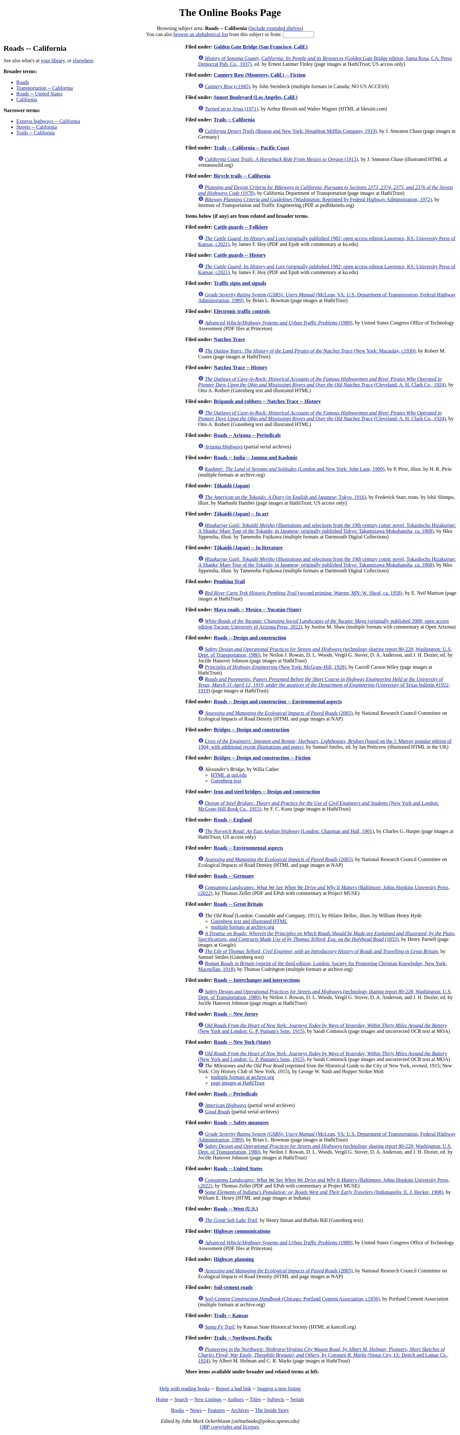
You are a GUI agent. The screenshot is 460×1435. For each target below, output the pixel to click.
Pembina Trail (229, 581)
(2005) (279, 713)
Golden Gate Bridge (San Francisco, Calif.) (261, 47)
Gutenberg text (226, 780)
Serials (297, 1399)
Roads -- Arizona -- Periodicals (247, 435)
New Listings (208, 1399)
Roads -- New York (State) (242, 1042)
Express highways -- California (48, 121)
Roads (22, 82)
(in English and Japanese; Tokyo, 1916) (285, 497)
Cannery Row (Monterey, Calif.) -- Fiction (259, 75)
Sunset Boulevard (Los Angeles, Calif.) (255, 97)
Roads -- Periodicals (235, 1093)
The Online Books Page (230, 12)
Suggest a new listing (279, 1388)
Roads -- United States (39, 93)
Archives (240, 1410)
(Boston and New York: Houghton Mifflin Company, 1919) (291, 131)
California (26, 99)
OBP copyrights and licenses (229, 1427)
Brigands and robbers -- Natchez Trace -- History (267, 401)
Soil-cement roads (233, 1287)
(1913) (281, 159)
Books (177, 1410)
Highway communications (242, 1231)
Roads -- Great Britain (238, 904)
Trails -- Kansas (231, 1315)
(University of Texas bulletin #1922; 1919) (324, 684)
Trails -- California (35, 132)
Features (216, 1410)
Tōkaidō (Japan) (232, 485)
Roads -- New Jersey (236, 1014)
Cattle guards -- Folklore (241, 227)
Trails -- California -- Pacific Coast (251, 147)
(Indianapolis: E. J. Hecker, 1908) (324, 1192)
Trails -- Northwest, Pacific (243, 1337)
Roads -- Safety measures (241, 1122)
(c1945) (227, 86)
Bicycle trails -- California (242, 176)
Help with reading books (184, 1388)
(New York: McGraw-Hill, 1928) (275, 667)
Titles (255, 1399)
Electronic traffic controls (242, 311)
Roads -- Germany (234, 876)
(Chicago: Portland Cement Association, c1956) (292, 1298)
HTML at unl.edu (229, 775)
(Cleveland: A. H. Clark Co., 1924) (322, 381)
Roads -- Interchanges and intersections (257, 980)
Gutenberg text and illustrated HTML (249, 921)
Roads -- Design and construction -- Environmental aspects (278, 701)
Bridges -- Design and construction (251, 729)
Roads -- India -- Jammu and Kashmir (255, 457)
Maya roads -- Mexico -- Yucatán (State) (257, 609)
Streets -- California (36, 127)
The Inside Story (272, 1410)
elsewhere (83, 60)
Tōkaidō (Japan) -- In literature (248, 547)
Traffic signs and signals (240, 283)
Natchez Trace (229, 339)
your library (53, 60)
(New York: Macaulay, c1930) (310, 351)
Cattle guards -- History (240, 255)
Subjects (275, 1399)
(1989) (278, 322)
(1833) (327, 936)
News (196, 1410)
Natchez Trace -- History (240, 367)
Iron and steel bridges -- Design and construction (267, 791)
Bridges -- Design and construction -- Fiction (262, 757)
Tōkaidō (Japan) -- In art (241, 513)
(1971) (231, 108)
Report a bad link (233, 1388)
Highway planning (234, 1259)
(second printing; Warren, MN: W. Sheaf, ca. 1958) (303, 593)
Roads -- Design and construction (250, 637)
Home (162, 1399)
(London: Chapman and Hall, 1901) (289, 831)
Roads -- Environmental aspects (248, 848)
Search (181, 1399)
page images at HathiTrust (237, 1083)
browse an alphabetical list (200, 34)
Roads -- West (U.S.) (236, 1208)
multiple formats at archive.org (242, 927)
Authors (235, 1399)
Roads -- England (233, 819)
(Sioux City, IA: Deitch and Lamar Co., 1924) (323, 1355)
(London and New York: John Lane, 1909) (295, 469)
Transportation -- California (44, 88)
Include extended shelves (276, 28)
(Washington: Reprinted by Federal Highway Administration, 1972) (318, 199)
